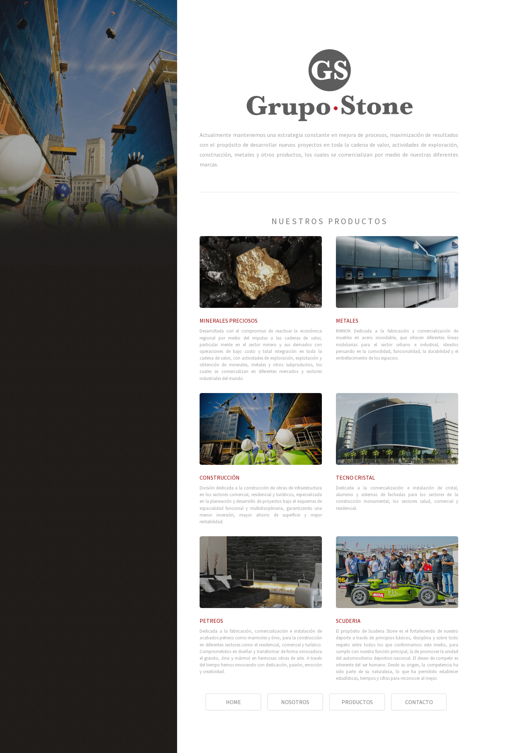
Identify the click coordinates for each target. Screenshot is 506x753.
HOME (233, 701)
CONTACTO (419, 701)
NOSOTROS (295, 701)
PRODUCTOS (357, 701)
